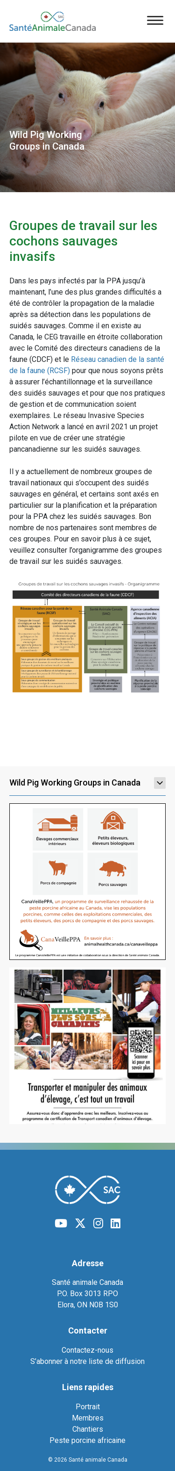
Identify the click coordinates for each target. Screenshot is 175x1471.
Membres (88, 1417)
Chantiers (87, 1429)
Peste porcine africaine (87, 1440)
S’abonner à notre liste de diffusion (87, 1361)
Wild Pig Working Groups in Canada (87, 783)
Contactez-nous (87, 1350)
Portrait (88, 1406)
